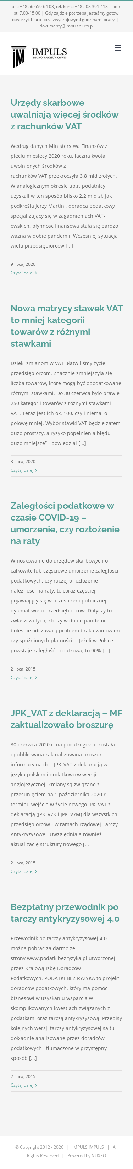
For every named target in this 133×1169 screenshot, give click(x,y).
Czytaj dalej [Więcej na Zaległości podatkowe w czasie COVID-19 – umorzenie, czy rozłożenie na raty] (22, 677)
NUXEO (99, 1156)
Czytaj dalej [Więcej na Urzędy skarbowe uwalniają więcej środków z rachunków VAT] (22, 273)
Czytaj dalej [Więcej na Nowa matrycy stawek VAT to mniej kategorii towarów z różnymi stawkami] (22, 470)
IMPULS (96, 1147)
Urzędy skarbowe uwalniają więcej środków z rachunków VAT (64, 114)
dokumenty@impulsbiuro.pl (67, 26)
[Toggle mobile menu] (118, 48)
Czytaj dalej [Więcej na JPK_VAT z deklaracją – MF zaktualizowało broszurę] (22, 871)
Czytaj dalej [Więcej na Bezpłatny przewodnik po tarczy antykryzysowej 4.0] (22, 1085)
